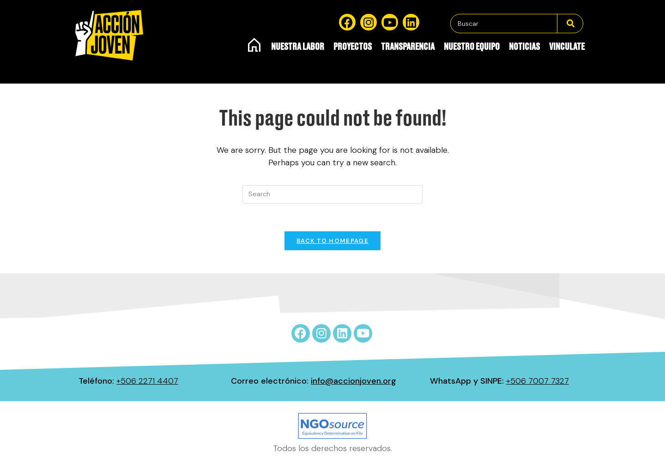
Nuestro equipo (472, 47)
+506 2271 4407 (147, 380)
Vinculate (567, 47)
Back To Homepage (332, 241)
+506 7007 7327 (537, 380)
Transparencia (408, 47)
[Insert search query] (332, 194)
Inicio (255, 45)
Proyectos (352, 47)
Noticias (524, 47)
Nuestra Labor (297, 47)
